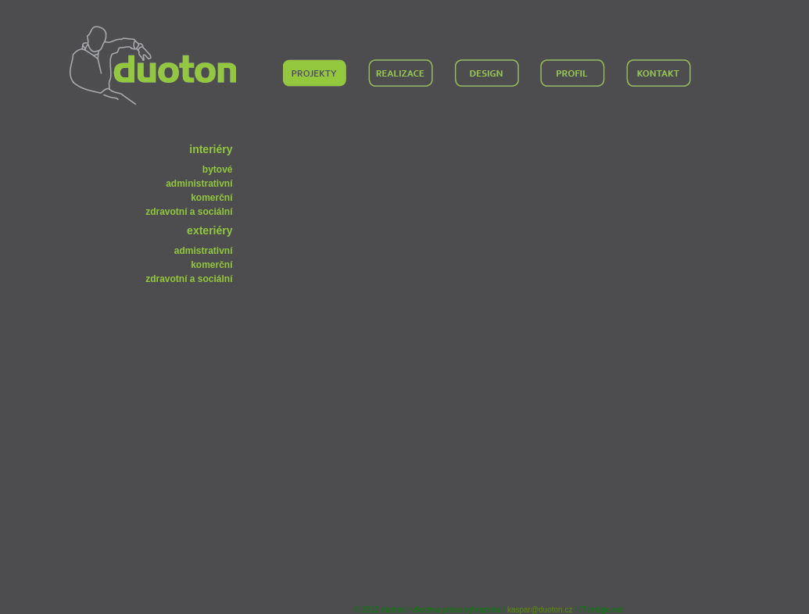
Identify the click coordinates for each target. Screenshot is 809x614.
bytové (217, 169)
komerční (211, 197)
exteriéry (209, 230)
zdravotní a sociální (188, 211)
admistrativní (203, 250)
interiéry (210, 149)
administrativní (199, 183)
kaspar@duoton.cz (540, 609)
